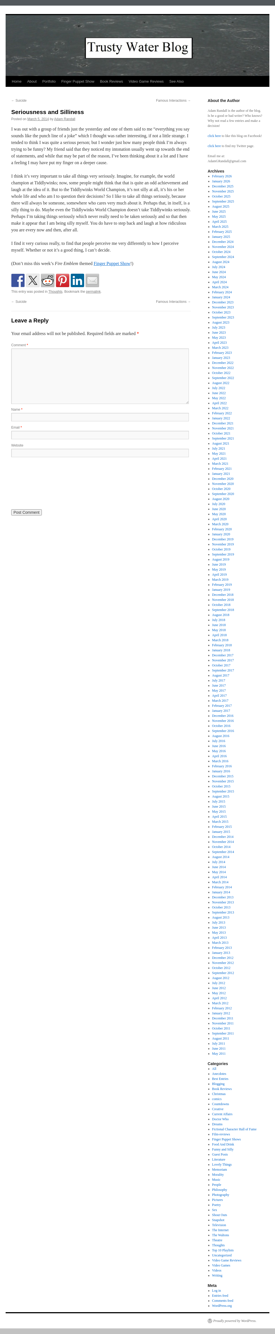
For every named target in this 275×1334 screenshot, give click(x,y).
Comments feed (222, 1301)
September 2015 (223, 791)
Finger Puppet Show (77, 81)
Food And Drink (223, 1144)
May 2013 (219, 933)
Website (17, 445)
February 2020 (222, 529)
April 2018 (219, 635)
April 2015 (219, 817)
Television (219, 1225)
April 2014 (219, 877)
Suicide (19, 101)
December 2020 (222, 479)
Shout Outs (219, 1215)
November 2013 (223, 902)
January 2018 (221, 650)
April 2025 (219, 222)
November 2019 (223, 544)
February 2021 (222, 469)
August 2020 (221, 499)
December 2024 (222, 242)
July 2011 (218, 1043)
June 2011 (219, 1049)
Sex (214, 1210)
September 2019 (223, 554)
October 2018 (221, 605)
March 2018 (220, 640)
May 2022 (219, 398)
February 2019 (222, 585)
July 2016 (218, 741)
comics (217, 1099)
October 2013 (221, 907)
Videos (216, 1270)
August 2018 (221, 615)
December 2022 (222, 363)
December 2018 (222, 595)
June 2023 (219, 332)
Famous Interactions (173, 101)
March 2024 (220, 287)
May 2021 (219, 453)
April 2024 (219, 282)
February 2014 (222, 887)
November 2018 (223, 600)
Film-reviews (221, 1134)
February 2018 (222, 645)
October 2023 (221, 312)
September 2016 (223, 731)
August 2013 (221, 917)
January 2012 (221, 1013)
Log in (216, 1291)
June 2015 (219, 806)
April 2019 (219, 575)
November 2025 (223, 191)
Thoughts (56, 292)
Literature (218, 1159)
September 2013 (223, 912)
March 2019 (220, 580)
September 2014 (223, 852)
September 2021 (223, 438)
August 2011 (220, 1038)
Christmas (219, 1094)
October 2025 (221, 196)
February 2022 (222, 413)
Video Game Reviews (146, 81)
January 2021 (221, 474)
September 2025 (223, 201)
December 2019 (222, 539)
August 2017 (221, 675)
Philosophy (219, 1190)
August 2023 (221, 322)
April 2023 (219, 343)
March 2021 (220, 464)
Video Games (221, 1265)
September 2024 (223, 257)
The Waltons (220, 1235)
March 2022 (220, 408)
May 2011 (219, 1054)
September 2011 (223, 1033)
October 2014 (221, 847)
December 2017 (222, 655)
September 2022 (223, 378)
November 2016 (223, 721)
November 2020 (223, 484)
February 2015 (222, 827)
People (216, 1185)
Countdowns (220, 1104)
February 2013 (222, 948)
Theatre (217, 1240)
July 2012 (218, 983)
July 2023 (218, 327)
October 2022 (221, 373)
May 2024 (219, 277)
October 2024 (221, 252)
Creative (218, 1109)
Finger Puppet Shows (226, 1139)
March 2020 (220, 524)
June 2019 (219, 564)
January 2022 (221, 418)
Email (16, 427)
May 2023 (219, 338)
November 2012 (223, 963)
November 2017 (223, 660)
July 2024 (218, 267)
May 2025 (219, 217)
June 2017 (219, 685)
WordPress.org (222, 1306)
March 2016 (220, 761)
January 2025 (221, 237)
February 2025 (222, 232)
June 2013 (219, 927)
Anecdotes (219, 1074)
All (214, 1069)
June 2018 (219, 625)
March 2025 (220, 227)
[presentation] (34, 483)
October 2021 (221, 433)
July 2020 (218, 504)
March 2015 (220, 822)
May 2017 (219, 690)
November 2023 (223, 307)
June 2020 (219, 509)
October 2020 (221, 489)
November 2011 (223, 1023)
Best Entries (220, 1079)
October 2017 (221, 665)
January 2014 (221, 892)
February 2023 (222, 353)
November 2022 (223, 368)
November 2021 (223, 428)
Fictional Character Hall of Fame (234, 1129)
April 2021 (219, 459)
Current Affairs (222, 1114)
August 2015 (221, 796)
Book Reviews (111, 81)
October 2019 (221, 549)
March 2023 (220, 348)
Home (17, 81)
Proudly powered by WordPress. (234, 1321)
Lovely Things (222, 1164)
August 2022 (221, 383)
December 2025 (222, 186)
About (32, 81)
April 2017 (219, 696)
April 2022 (219, 403)
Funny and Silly (223, 1149)
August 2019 (221, 559)
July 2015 (218, 801)
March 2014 (220, 882)
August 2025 (221, 206)
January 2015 (221, 832)
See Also (176, 81)
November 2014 (223, 842)
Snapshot (218, 1220)
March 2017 (220, 701)
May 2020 (219, 514)
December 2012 (222, 958)
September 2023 (223, 317)
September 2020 (223, 494)
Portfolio (49, 81)
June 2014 (219, 867)
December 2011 (222, 1018)
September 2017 (223, 670)
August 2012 (221, 978)
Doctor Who (220, 1119)
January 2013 (221, 953)
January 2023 (221, 358)
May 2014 (219, 872)
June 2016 (219, 746)
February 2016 (222, 766)
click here (214, 136)
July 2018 (218, 620)
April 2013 (219, 938)
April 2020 (219, 519)
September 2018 (223, 610)
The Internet (220, 1230)
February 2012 (222, 1008)
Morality (218, 1175)
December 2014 (222, 837)
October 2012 (221, 968)
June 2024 (219, 272)
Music (216, 1180)
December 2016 (222, 716)
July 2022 (218, 388)
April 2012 (219, 998)
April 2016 (219, 756)
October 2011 (221, 1028)
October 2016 (221, 726)
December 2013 (222, 897)
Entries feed (220, 1296)
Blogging (218, 1084)
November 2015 (223, 781)
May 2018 (219, 630)
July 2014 (218, 862)
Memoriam (219, 1170)
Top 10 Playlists (223, 1250)
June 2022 (219, 393)
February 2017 (222, 706)
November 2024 (223, 247)
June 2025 (219, 211)
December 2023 (222, 302)
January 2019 (221, 590)
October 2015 (221, 786)
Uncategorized (222, 1255)
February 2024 (222, 292)
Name (16, 410)
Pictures (217, 1200)
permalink (93, 292)
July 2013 (218, 922)
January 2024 (221, 297)
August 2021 (221, 443)
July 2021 (218, 448)
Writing (217, 1275)
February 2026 (222, 176)
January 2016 (221, 771)
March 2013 (220, 943)
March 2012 (220, 1003)
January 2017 (221, 711)
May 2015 (219, 812)
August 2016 (221, 736)
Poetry (216, 1205)
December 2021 (222, 423)
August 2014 (221, 857)
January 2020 (221, 534)
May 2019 (219, 569)
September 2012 (223, 973)
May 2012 (219, 993)
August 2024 (221, 262)
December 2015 (222, 776)
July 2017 (218, 680)
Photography (220, 1195)
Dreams (217, 1124)
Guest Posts (220, 1154)
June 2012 (219, 988)
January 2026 (221, 181)
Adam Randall (64, 119)
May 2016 (219, 751)
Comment (19, 345)
